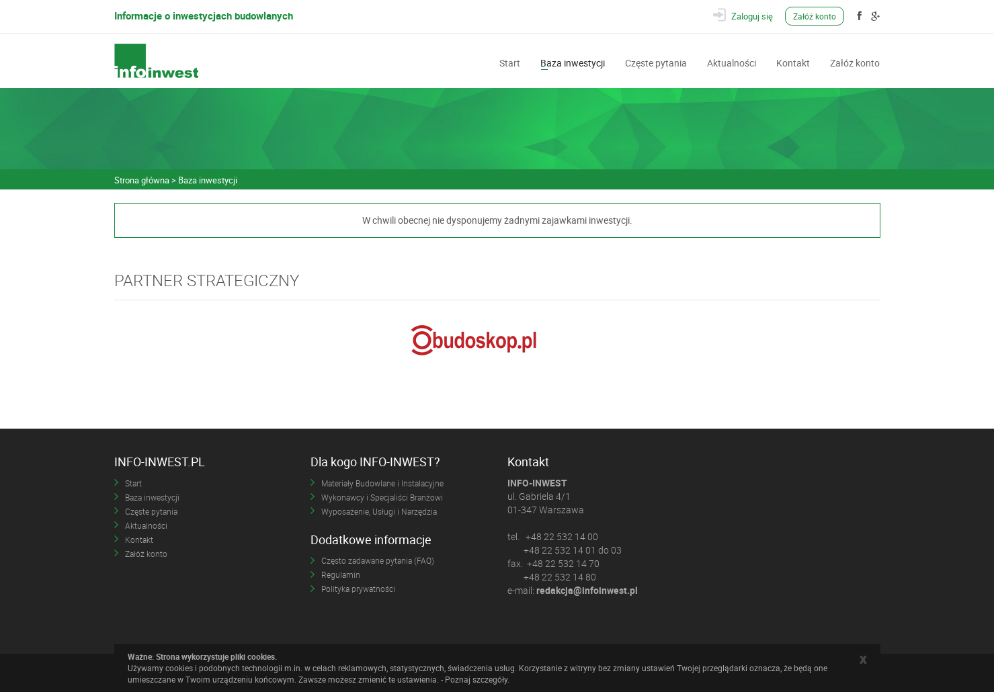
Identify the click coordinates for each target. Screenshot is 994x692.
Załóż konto (814, 16)
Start (509, 62)
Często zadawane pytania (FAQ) (377, 560)
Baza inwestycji (572, 62)
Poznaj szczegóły (476, 679)
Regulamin (340, 574)
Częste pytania (656, 62)
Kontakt (793, 62)
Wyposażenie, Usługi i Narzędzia (379, 511)
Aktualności (731, 62)
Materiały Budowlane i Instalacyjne (382, 483)
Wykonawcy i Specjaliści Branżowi (382, 497)
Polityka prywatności (358, 588)
